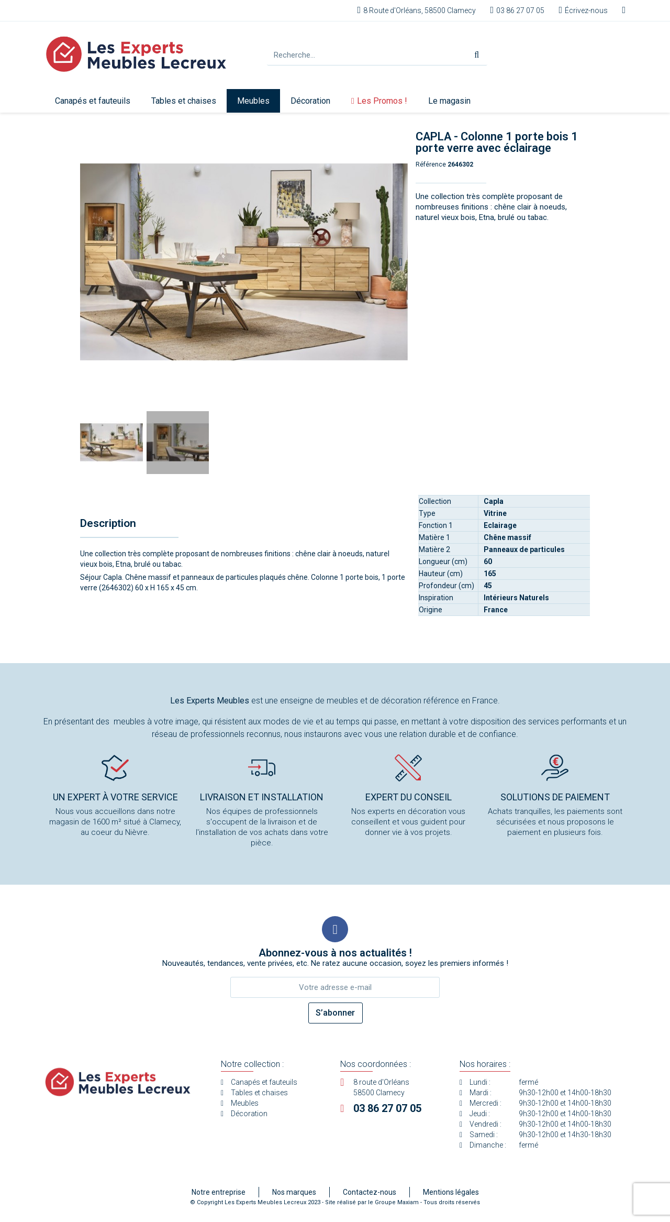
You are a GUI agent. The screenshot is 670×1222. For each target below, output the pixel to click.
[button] (87, 262)
